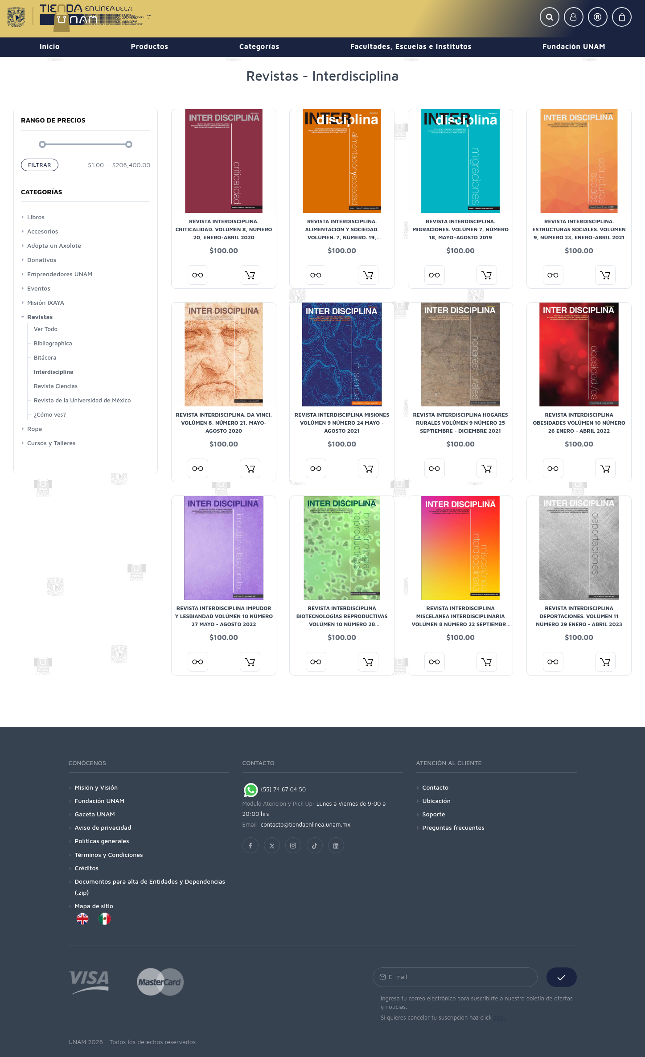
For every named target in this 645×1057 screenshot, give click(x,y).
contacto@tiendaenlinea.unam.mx (306, 824)
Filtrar (39, 164)
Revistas (40, 316)
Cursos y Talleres (51, 443)
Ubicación (437, 800)
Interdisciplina (54, 371)
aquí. (499, 1017)
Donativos (41, 259)
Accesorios (42, 231)
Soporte (434, 814)
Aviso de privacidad (103, 827)
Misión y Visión (96, 787)
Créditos (87, 868)
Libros (36, 217)
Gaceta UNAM (95, 814)
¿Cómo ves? (50, 414)
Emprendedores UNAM (59, 274)
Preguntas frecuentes (454, 827)
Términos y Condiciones (109, 854)
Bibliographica (53, 343)
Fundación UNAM (100, 800)
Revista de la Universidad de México (82, 400)
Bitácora (45, 357)
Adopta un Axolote (54, 245)
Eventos (38, 288)
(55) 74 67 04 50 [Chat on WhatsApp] (274, 789)
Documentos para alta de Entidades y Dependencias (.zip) (150, 886)
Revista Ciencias (56, 385)
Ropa (34, 428)
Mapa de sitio (94, 906)
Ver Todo (46, 328)
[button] (549, 17)
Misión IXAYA (45, 302)
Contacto (436, 787)
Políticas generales (102, 840)
